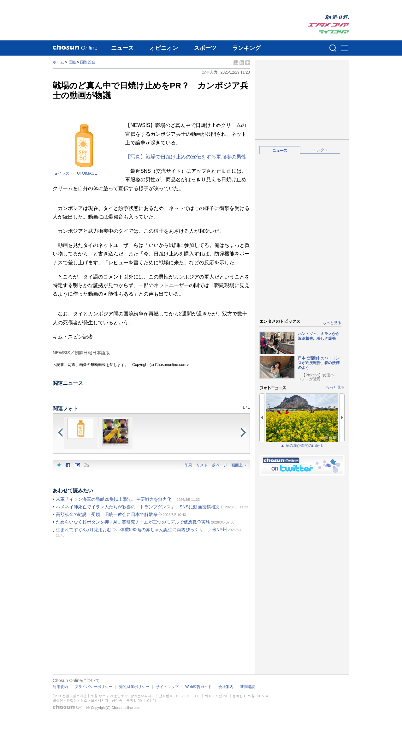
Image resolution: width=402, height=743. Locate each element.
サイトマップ (167, 687)
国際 (72, 62)
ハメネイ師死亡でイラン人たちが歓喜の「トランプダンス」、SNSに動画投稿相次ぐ (140, 506)
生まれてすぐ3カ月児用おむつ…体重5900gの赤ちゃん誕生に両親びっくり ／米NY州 (141, 529)
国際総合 (87, 62)
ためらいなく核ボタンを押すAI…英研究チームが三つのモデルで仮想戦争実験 (133, 521)
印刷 (188, 465)
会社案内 (226, 687)
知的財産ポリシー (134, 687)
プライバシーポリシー (93, 687)
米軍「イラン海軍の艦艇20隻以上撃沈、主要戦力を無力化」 (116, 499)
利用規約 (60, 687)
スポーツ (205, 48)
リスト (202, 465)
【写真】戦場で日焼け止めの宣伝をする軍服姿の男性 (185, 156)
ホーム (58, 62)
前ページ (219, 465)
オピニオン (164, 48)
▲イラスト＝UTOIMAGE (75, 173)
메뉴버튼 (344, 48)
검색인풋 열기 (333, 48)
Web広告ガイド (198, 687)
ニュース (122, 48)
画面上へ (238, 465)
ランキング (246, 48)
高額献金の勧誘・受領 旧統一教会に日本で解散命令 (109, 514)
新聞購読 (247, 687)
